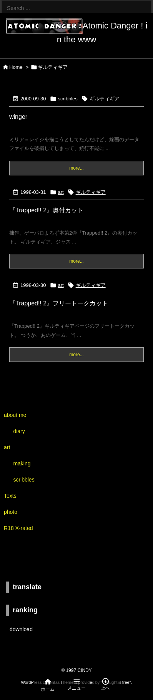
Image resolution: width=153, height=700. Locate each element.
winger (18, 116)
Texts (10, 496)
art (61, 192)
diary (19, 431)
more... (76, 168)
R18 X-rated (18, 528)
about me (15, 415)
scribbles (68, 99)
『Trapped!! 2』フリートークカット (58, 303)
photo (10, 512)
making (21, 463)
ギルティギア (105, 99)
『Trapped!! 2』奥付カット (46, 210)
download (21, 629)
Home (16, 67)
